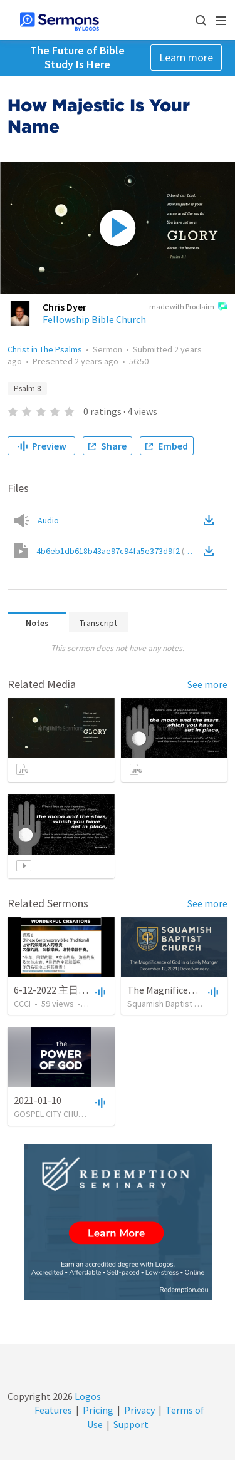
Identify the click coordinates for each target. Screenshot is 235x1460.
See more (207, 684)
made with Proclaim (188, 307)
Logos (87, 1396)
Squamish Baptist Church (173, 1003)
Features (53, 1410)
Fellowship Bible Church (94, 319)
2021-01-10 (37, 1100)
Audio (48, 520)
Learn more (186, 57)
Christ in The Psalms (45, 349)
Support (131, 1424)
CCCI (22, 1003)
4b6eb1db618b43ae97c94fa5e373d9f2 (118, 551)
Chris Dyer (64, 307)
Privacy (139, 1410)
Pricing (98, 1410)
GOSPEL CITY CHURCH (53, 1113)
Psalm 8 (27, 388)
